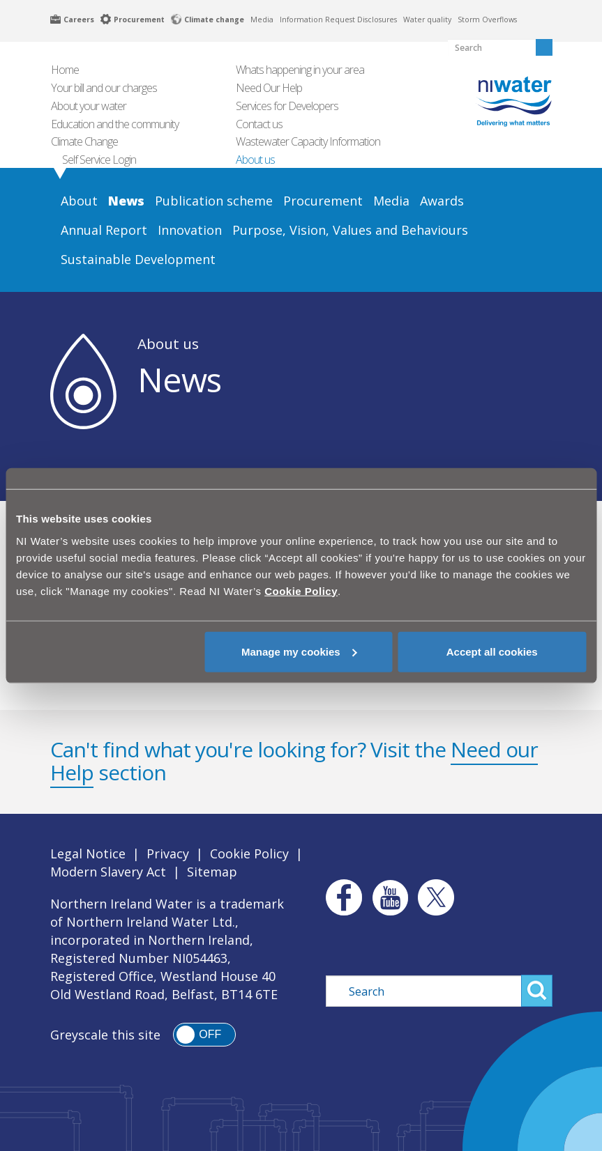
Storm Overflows (487, 19)
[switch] (204, 1034)
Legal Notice (88, 853)
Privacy (167, 853)
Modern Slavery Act (108, 871)
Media (261, 19)
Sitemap (212, 871)
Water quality (427, 19)
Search (536, 991)
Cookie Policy (249, 853)
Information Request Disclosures (338, 19)
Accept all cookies (492, 651)
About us (168, 343)
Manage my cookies (299, 651)
